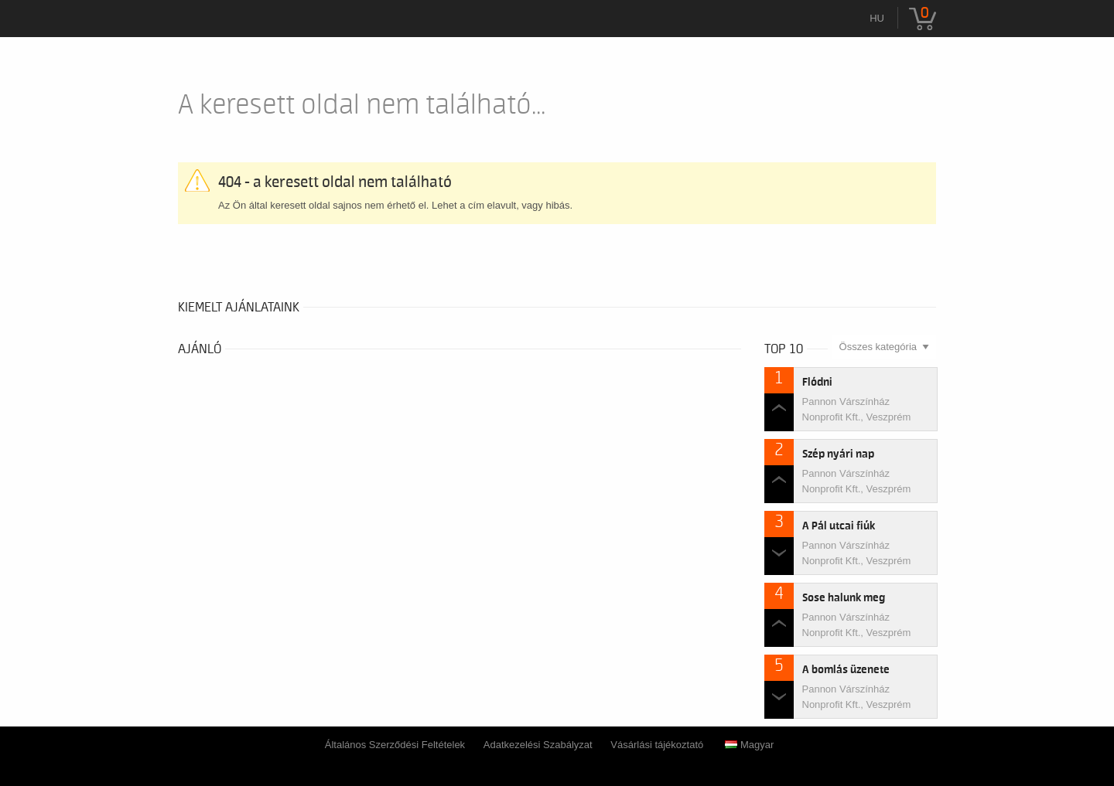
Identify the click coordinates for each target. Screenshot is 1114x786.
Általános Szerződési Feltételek (395, 744)
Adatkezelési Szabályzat (538, 744)
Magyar (749, 744)
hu (877, 18)
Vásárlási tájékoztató (656, 744)
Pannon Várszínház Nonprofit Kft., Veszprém (856, 409)
